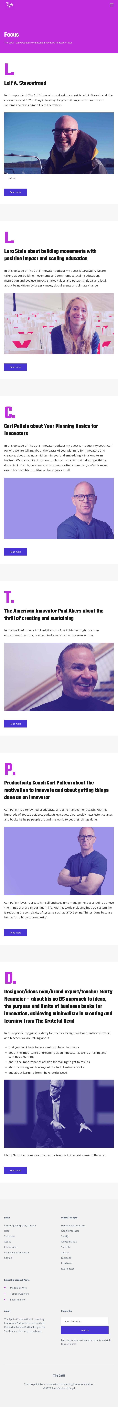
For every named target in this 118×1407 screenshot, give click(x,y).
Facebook (66, 1257)
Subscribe (9, 1236)
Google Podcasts (70, 1230)
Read (6, 1230)
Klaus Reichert (59, 1388)
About (7, 1241)
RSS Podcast (67, 1268)
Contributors (11, 1247)
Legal (72, 1388)
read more (36, 1331)
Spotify (22, 1225)
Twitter (65, 1252)
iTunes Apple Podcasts (73, 1225)
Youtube (32, 1225)
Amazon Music (69, 1241)
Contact (8, 1257)
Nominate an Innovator (16, 1252)
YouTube (66, 1247)
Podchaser (66, 1263)
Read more (15, 192)
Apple (15, 1225)
